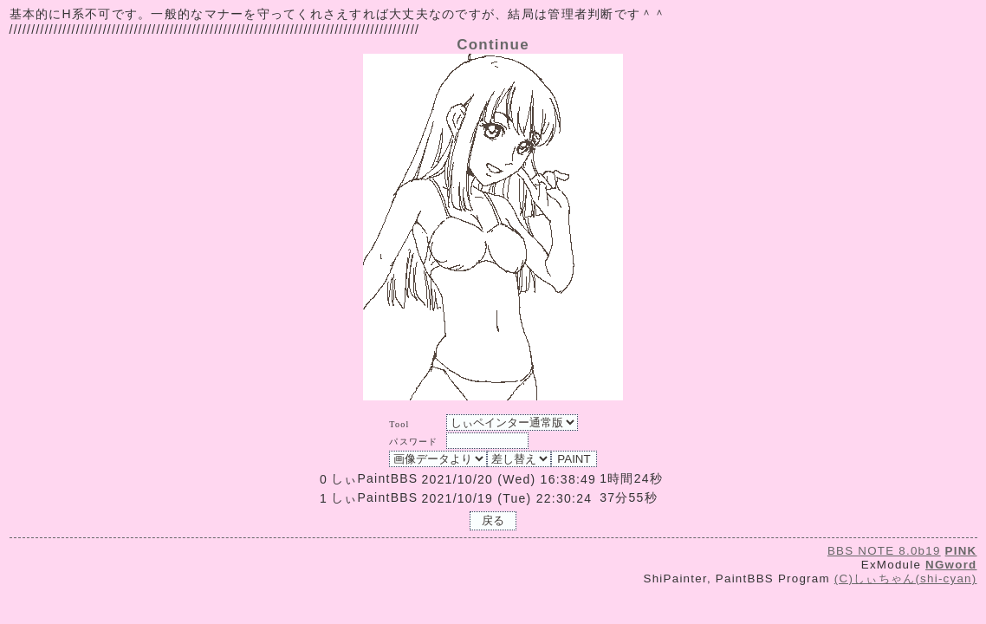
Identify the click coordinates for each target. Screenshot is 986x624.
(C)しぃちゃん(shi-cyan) (905, 578)
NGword (950, 564)
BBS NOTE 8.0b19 (884, 550)
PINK (961, 550)
